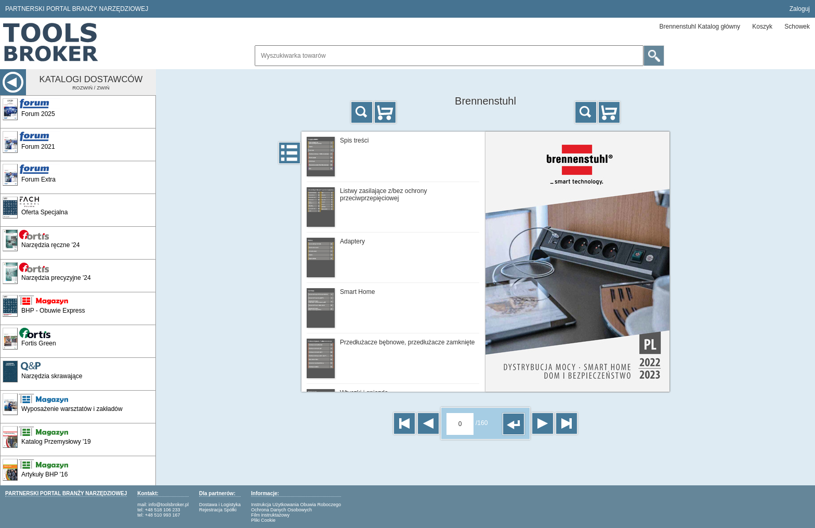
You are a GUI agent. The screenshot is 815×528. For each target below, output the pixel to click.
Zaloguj (800, 8)
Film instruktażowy (270, 515)
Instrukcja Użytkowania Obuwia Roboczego (296, 504)
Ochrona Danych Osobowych (281, 509)
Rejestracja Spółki (217, 509)
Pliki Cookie (263, 520)
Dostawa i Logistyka (220, 504)
